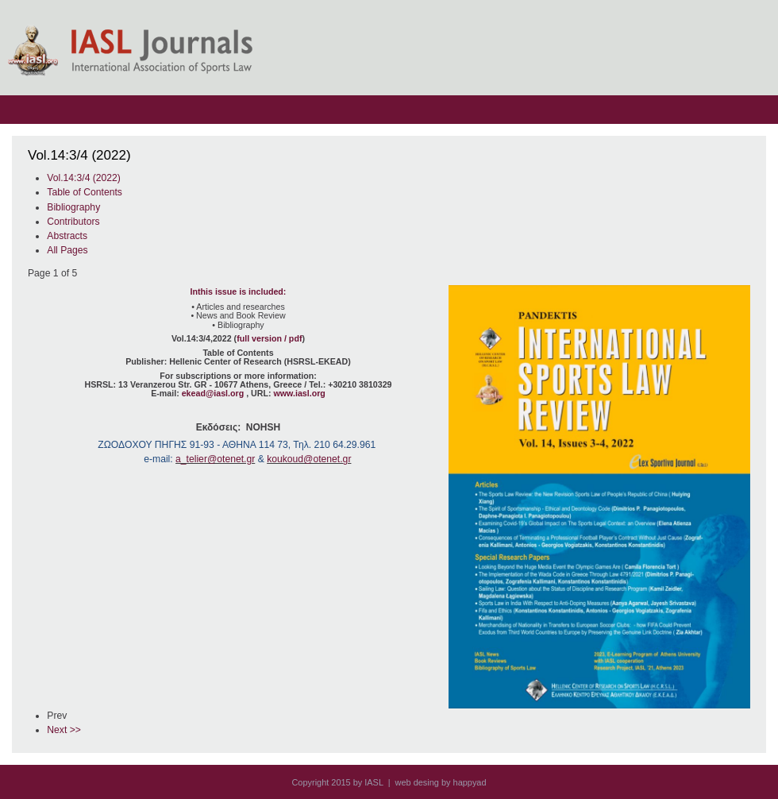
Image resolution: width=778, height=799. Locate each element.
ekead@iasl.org (213, 393)
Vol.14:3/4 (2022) (84, 177)
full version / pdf (269, 338)
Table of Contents (84, 192)
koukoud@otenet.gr (309, 459)
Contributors (73, 221)
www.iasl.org (299, 393)
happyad (470, 782)
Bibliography (73, 207)
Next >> (64, 729)
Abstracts (67, 235)
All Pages (67, 250)
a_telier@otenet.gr (215, 459)
